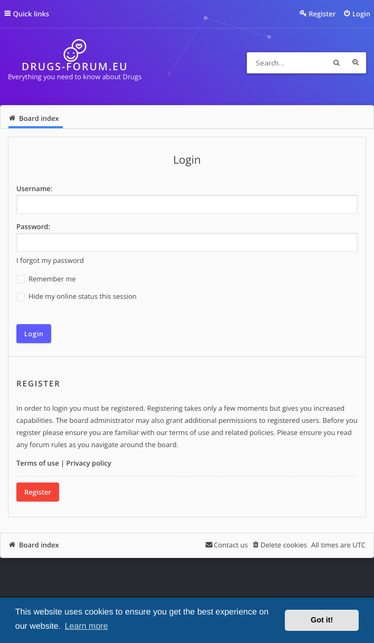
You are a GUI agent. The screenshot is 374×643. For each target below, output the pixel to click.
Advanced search (355, 62)
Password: (33, 226)
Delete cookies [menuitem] (284, 545)
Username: (34, 188)
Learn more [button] (86, 626)
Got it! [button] (322, 620)
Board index (39, 545)
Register (37, 492)
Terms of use (37, 463)
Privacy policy (88, 463)
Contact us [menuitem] (230, 545)
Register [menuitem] (322, 13)
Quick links (31, 13)
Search (336, 62)
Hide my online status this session (76, 296)
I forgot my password (50, 260)
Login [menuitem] (361, 13)
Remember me (46, 279)
